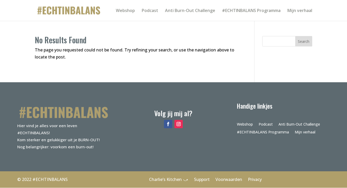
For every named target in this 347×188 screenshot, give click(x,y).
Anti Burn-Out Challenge (190, 11)
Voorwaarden (228, 179)
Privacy (255, 179)
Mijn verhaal (299, 11)
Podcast (150, 11)
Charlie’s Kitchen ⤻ (168, 179)
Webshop (125, 11)
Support (202, 179)
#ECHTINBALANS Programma (251, 11)
